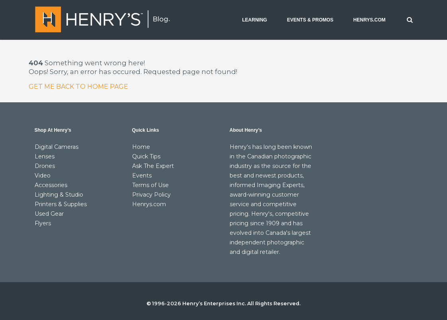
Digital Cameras (56, 146)
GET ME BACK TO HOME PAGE (78, 86)
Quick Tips (146, 156)
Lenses (45, 156)
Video (43, 175)
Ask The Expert (153, 166)
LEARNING (254, 20)
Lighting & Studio (59, 194)
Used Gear (49, 213)
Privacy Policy (151, 194)
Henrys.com (149, 204)
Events (142, 175)
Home (141, 146)
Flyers (43, 223)
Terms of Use (150, 185)
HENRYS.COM (369, 20)
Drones (45, 166)
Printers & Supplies (61, 204)
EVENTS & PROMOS (310, 20)
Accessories (51, 185)
